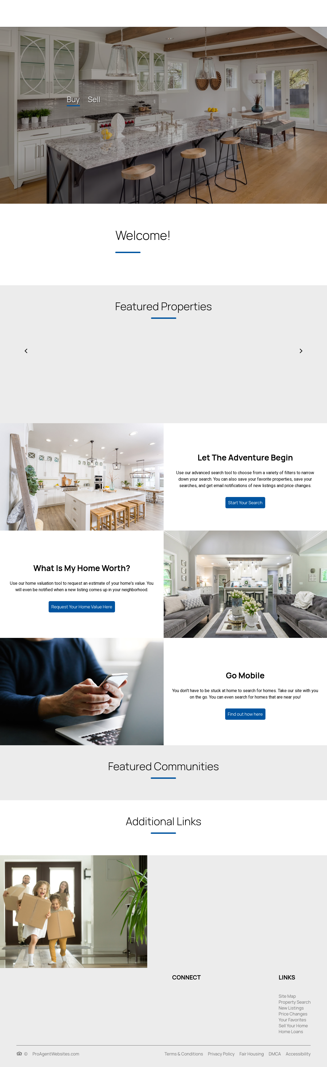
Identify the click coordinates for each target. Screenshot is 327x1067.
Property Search (295, 1002)
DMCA (275, 1054)
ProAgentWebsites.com (56, 1054)
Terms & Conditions (183, 1054)
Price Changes (293, 1014)
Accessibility (298, 1054)
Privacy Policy (221, 1054)
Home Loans (291, 1032)
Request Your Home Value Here (81, 607)
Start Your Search (245, 503)
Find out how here (245, 714)
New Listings (291, 1008)
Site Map (287, 996)
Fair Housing (251, 1054)
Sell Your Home (293, 1026)
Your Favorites (292, 1020)
